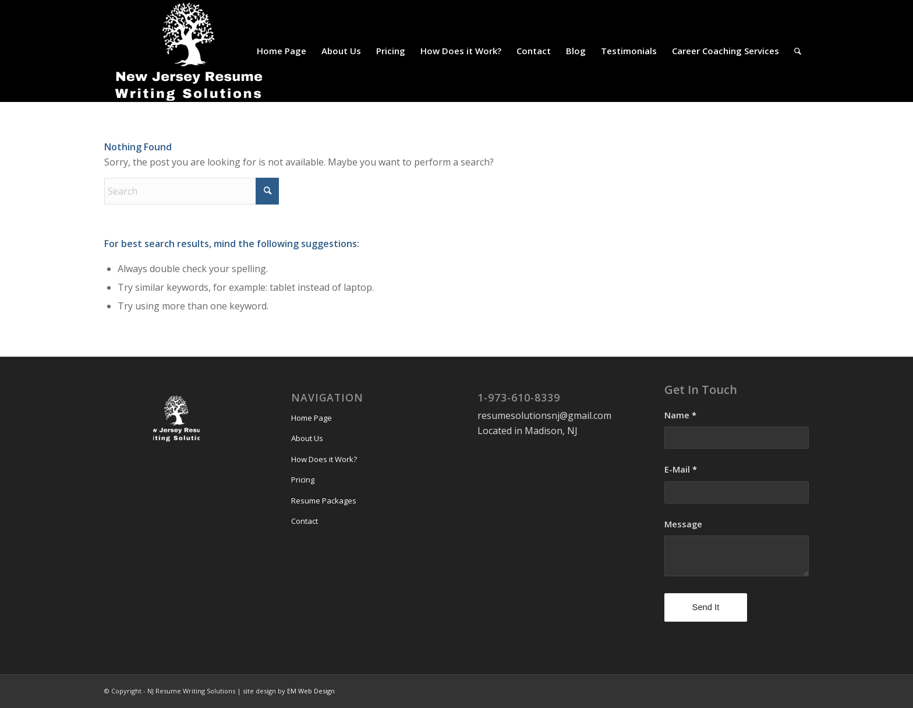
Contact (304, 521)
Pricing (302, 479)
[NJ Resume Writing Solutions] (191, 51)
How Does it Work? (324, 459)
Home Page (311, 418)
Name (680, 415)
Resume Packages (323, 500)
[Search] (798, 51)
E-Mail (680, 469)
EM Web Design (311, 690)
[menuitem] (281, 51)
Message (683, 524)
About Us (307, 438)
